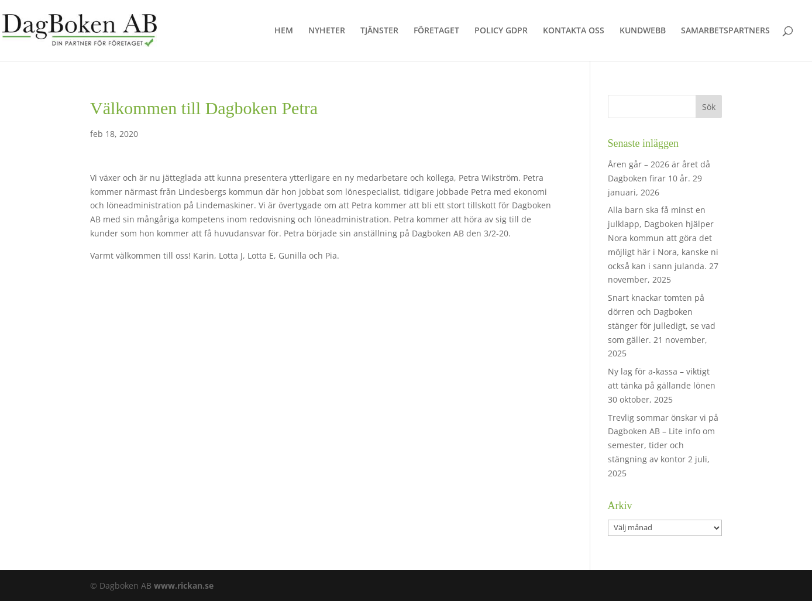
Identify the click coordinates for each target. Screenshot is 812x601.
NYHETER (326, 31)
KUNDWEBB (643, 31)
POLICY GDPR (501, 31)
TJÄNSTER (379, 31)
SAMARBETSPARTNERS (725, 31)
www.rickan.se (184, 585)
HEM (283, 31)
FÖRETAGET (436, 31)
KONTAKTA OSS (573, 31)
